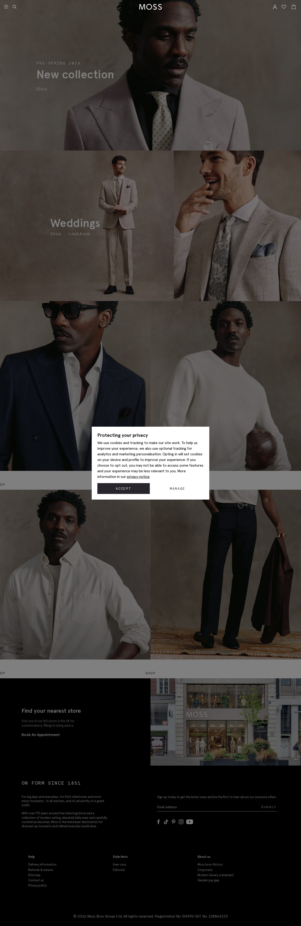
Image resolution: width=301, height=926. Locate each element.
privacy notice (138, 476)
